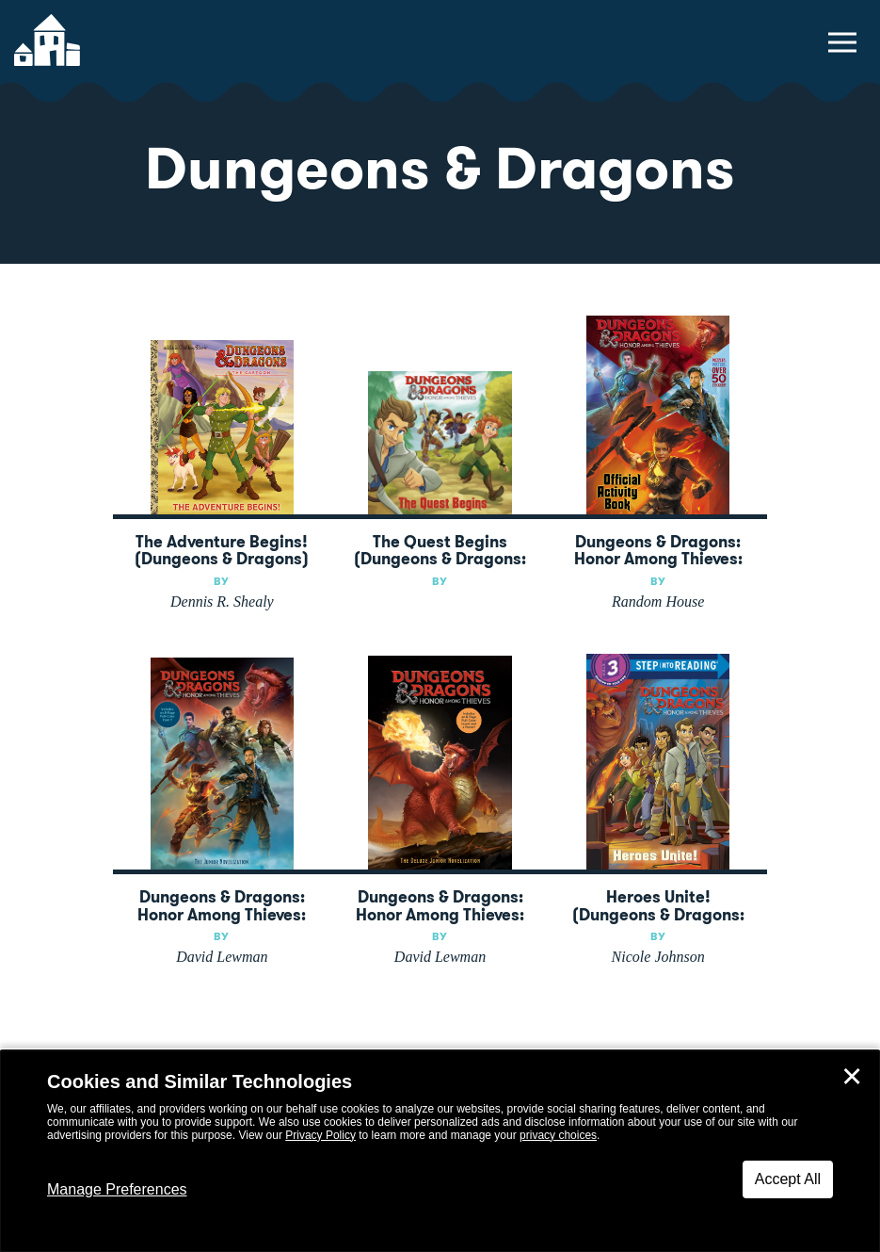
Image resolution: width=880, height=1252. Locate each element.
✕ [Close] (851, 1076)
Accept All (788, 1179)
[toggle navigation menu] (842, 42)
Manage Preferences (117, 1189)
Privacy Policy (320, 1135)
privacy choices (558, 1135)
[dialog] (440, 1151)
